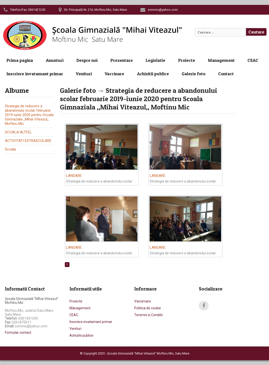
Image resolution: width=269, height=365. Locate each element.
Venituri (84, 73)
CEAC (252, 60)
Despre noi (87, 60)
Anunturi (55, 60)
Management (221, 60)
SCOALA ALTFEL (18, 132)
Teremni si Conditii (148, 315)
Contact (226, 73)
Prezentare (121, 60)
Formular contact (18, 332)
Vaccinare (114, 73)
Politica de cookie (147, 308)
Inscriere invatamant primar (34, 73)
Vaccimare (142, 301)
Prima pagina (19, 60)
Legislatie (155, 60)
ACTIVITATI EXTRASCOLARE (28, 141)
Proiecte (186, 60)
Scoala (10, 149)
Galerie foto (193, 73)
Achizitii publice (153, 73)
